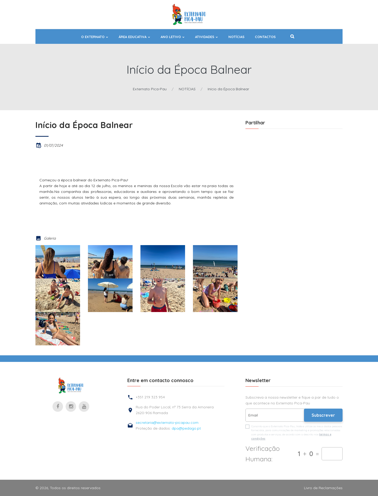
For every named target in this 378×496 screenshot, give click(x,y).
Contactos (265, 37)
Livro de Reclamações (323, 488)
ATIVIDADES (204, 37)
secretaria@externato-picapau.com (167, 422)
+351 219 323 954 (150, 397)
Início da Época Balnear (228, 89)
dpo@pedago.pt (186, 428)
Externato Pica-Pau (150, 89)
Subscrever (323, 415)
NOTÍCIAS (236, 37)
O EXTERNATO (92, 37)
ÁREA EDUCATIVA (132, 37)
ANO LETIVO (171, 37)
